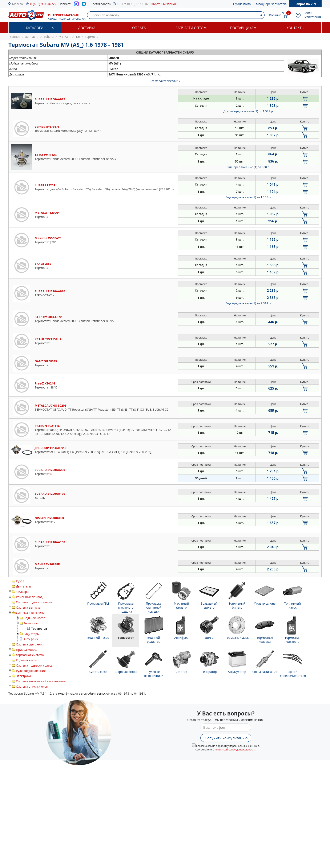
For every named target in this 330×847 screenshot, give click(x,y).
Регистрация (312, 17)
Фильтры (22, 592)
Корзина (275, 15)
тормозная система (30, 655)
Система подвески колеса (34, 665)
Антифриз (31, 639)
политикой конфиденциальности (234, 749)
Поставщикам (243, 28)
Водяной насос (34, 618)
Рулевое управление (31, 671)
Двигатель (23, 586)
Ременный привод (29, 597)
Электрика (23, 676)
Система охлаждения (31, 613)
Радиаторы (31, 634)
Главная (14, 37)
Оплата (139, 28)
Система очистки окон (32, 686)
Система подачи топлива (34, 602)
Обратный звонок (164, 4)
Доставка (87, 28)
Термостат (31, 623)
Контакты (295, 28)
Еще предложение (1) (248, 167)
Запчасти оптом (191, 28)
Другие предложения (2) (248, 111)
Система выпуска (28, 607)
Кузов (20, 581)
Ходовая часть (26, 660)
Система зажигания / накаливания (41, 681)
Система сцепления (30, 644)
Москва (17, 4)
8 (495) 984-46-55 (43, 4)
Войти (307, 13)
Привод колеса (26, 650)
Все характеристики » (165, 81)
